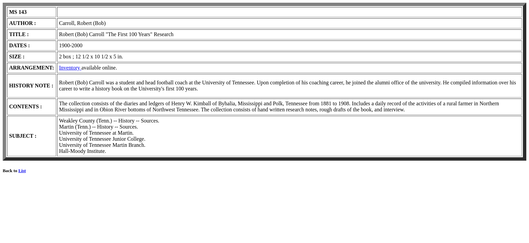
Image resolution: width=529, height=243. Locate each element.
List (22, 170)
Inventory (70, 68)
